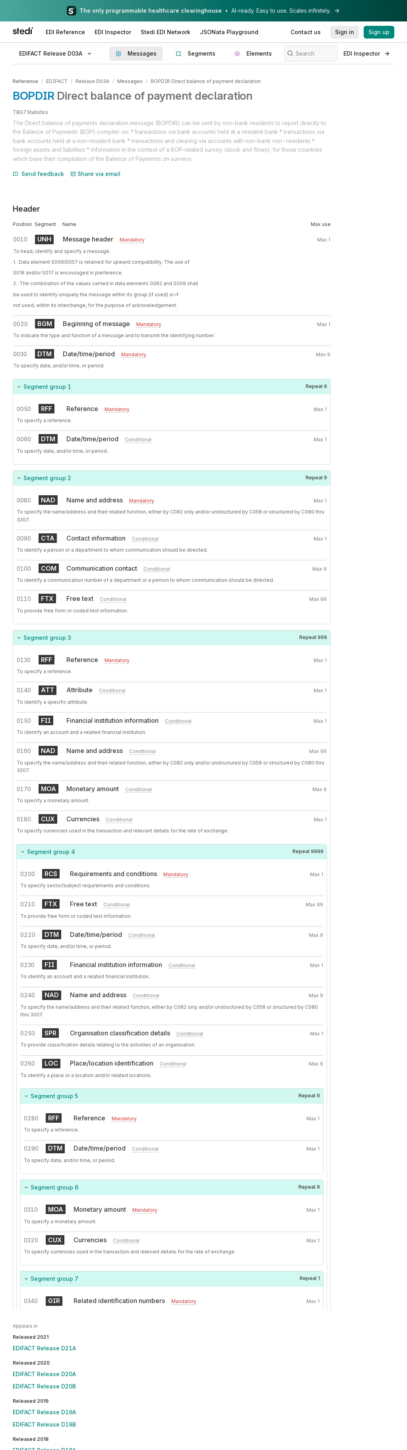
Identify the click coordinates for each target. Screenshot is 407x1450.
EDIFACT (57, 81)
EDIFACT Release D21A (44, 1348)
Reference (25, 81)
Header (26, 208)
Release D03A (92, 81)
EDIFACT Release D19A (44, 1412)
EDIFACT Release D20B (44, 1386)
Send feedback (38, 173)
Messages (129, 81)
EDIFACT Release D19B (44, 1424)
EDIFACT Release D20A (44, 1374)
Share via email (95, 173)
